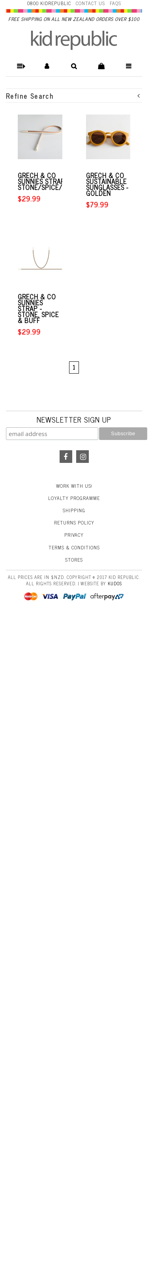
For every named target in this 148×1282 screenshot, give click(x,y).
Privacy (74, 535)
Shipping (74, 510)
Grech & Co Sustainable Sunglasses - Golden (107, 184)
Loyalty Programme (74, 498)
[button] (19, 66)
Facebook (66, 456)
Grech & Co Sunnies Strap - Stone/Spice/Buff (48, 181)
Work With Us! (74, 486)
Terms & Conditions (74, 547)
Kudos (115, 583)
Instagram (82, 456)
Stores (74, 560)
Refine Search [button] (73, 96)
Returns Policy (74, 522)
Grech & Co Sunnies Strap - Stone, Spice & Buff (38, 308)
